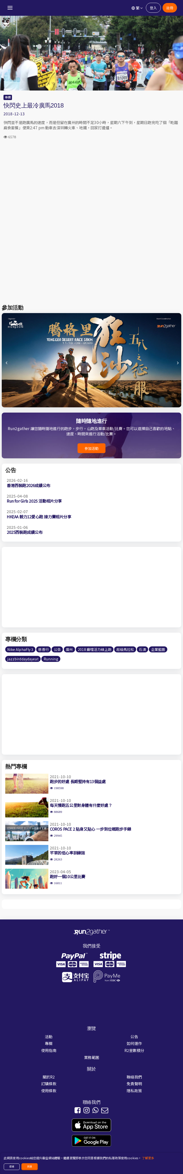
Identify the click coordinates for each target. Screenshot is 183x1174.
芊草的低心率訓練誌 (67, 853)
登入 (153, 7)
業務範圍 (91, 1057)
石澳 (142, 649)
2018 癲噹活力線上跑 (94, 649)
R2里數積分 (134, 1050)
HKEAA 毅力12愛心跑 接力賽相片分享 (39, 517)
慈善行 (43, 649)
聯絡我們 (134, 1076)
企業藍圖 (158, 649)
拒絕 (11, 1166)
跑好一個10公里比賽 (67, 876)
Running (51, 658)
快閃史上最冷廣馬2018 (33, 105)
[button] (177, 364)
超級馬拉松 (125, 649)
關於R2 (49, 1076)
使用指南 (48, 1050)
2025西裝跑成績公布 (25, 532)
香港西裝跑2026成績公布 (28, 485)
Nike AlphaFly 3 (20, 649)
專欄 (8, 97)
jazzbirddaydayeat (22, 658)
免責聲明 (134, 1083)
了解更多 (148, 1158)
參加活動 (92, 448)
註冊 (169, 7)
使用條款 (48, 1090)
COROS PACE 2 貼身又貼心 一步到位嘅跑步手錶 (90, 829)
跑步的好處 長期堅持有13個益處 (78, 781)
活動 (48, 1036)
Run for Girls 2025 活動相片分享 (34, 501)
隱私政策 (134, 1090)
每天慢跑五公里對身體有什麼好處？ (81, 805)
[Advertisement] (91, 183)
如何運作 (134, 1043)
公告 (57, 649)
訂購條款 (48, 1083)
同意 (29, 1166)
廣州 (69, 649)
